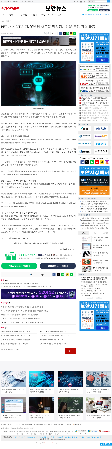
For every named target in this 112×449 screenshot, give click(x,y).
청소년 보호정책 (39, 424)
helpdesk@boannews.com (88, 434)
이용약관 (17, 424)
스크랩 (21, 1)
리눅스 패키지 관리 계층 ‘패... (95, 204)
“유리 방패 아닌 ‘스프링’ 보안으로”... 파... (54, 339)
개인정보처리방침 (27, 424)
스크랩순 (105, 233)
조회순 (84, 233)
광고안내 (10, 424)
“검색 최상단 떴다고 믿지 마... (95, 209)
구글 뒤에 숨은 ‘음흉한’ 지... (94, 201)
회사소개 (3, 424)
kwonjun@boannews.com (57, 439)
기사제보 (15, 1)
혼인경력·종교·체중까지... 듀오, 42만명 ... (15, 344)
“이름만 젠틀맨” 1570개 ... (93, 206)
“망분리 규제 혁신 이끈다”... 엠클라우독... (94, 228)
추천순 (94, 233)
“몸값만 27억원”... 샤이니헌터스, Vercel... (94, 110)
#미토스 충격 (56, 15)
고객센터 (54, 424)
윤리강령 (47, 424)
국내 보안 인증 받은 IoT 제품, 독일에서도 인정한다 (20, 283)
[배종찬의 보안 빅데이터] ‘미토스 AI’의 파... (16, 331)
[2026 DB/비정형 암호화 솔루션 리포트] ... (54, 344)
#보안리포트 (45, 15)
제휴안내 (61, 424)
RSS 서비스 (77, 424)
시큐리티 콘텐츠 (103, 14)
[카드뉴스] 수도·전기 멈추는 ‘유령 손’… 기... (55, 335)
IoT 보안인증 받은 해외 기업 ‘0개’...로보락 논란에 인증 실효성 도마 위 (27, 286)
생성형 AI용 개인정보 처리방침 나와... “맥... (16, 335)
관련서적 (68, 424)
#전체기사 (12, 15)
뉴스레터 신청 (29, 1)
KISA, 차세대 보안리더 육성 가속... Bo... (54, 331)
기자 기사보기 (68, 249)
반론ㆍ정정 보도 (105, 444)
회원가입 (8, 1)
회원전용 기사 (89, 14)
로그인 (3, 1)
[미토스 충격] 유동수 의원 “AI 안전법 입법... (16, 339)
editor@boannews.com (20, 238)
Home (2, 21)
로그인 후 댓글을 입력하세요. (33, 351)
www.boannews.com (37, 243)
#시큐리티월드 (24, 15)
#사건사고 (35, 15)
